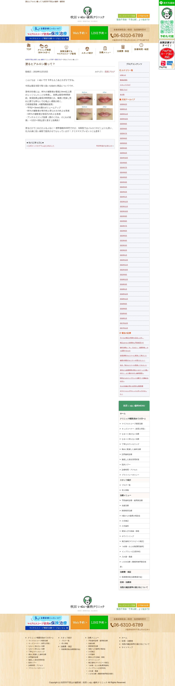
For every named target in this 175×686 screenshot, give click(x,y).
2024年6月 (123, 172)
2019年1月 (123, 289)
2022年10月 (124, 270)
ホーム (29, 49)
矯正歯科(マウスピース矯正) (133, 541)
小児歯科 (125, 526)
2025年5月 (123, 143)
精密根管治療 (127, 511)
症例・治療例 (125, 582)
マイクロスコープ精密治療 (66, 49)
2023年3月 (123, 245)
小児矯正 (125, 521)
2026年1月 (123, 109)
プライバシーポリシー (130, 475)
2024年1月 (123, 197)
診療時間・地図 (141, 49)
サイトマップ (127, 647)
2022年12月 (124, 260)
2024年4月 (123, 182)
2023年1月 (123, 255)
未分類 (122, 94)
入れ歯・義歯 (127, 557)
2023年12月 (124, 201)
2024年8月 (123, 163)
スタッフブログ (125, 85)
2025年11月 (124, 114)
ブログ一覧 (126, 485)
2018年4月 (123, 313)
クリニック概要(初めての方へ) (43, 49)
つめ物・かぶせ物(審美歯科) (133, 546)
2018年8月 (123, 304)
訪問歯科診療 (127, 454)
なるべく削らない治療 (130, 439)
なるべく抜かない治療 (130, 434)
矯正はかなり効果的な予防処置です (132, 343)
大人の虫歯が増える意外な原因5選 (131, 386)
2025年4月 (123, 148)
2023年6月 (123, 231)
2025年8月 (123, 128)
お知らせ (123, 75)
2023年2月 (123, 250)
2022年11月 (124, 265)
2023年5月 (123, 236)
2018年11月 (124, 299)
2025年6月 (123, 138)
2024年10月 (124, 158)
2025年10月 (124, 119)
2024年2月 (123, 192)
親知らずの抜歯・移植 (130, 531)
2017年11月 (124, 328)
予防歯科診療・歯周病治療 (132, 500)
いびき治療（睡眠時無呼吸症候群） (133, 564)
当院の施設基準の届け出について (134, 587)
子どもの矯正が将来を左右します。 (132, 338)
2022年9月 (123, 274)
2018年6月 (123, 309)
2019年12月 (124, 279)
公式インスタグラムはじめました (41, 146)
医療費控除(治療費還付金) (132, 577)
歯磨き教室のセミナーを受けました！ (132, 360)
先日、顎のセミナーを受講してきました (133, 365)
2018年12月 (124, 294)
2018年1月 (123, 318)
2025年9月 (123, 124)
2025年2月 (123, 153)
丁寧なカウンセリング (130, 444)
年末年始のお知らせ (104, 146)
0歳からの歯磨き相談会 (131, 516)
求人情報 (125, 490)
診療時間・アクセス (129, 470)
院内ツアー (126, 465)
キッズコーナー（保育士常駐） (134, 429)
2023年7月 (123, 226)
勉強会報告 (123, 80)
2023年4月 (123, 240)
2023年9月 (123, 216)
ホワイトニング (128, 536)
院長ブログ (110, 72)
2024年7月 (123, 167)
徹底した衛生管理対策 (130, 459)
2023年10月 (124, 211)
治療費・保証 (123, 49)
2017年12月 (124, 323)
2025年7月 (123, 133)
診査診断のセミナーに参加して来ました (133, 355)
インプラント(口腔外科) (131, 552)
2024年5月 (123, 177)
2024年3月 (123, 187)
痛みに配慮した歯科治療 (131, 449)
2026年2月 (123, 104)
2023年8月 (123, 221)
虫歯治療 (125, 505)
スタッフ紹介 (88, 49)
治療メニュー (105, 49)
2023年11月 (124, 206)
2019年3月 (123, 284)
